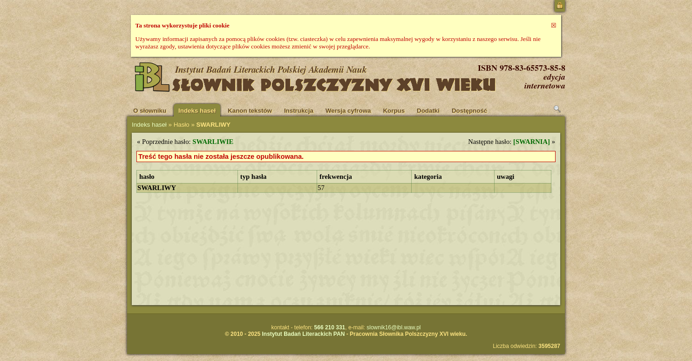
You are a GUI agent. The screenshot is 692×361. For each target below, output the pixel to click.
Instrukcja (298, 110)
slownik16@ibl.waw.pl (393, 327)
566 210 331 (330, 327)
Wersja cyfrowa (348, 110)
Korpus (394, 110)
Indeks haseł (197, 110)
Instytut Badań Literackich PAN (303, 334)
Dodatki (428, 110)
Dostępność (469, 110)
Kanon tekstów (250, 110)
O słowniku (149, 110)
